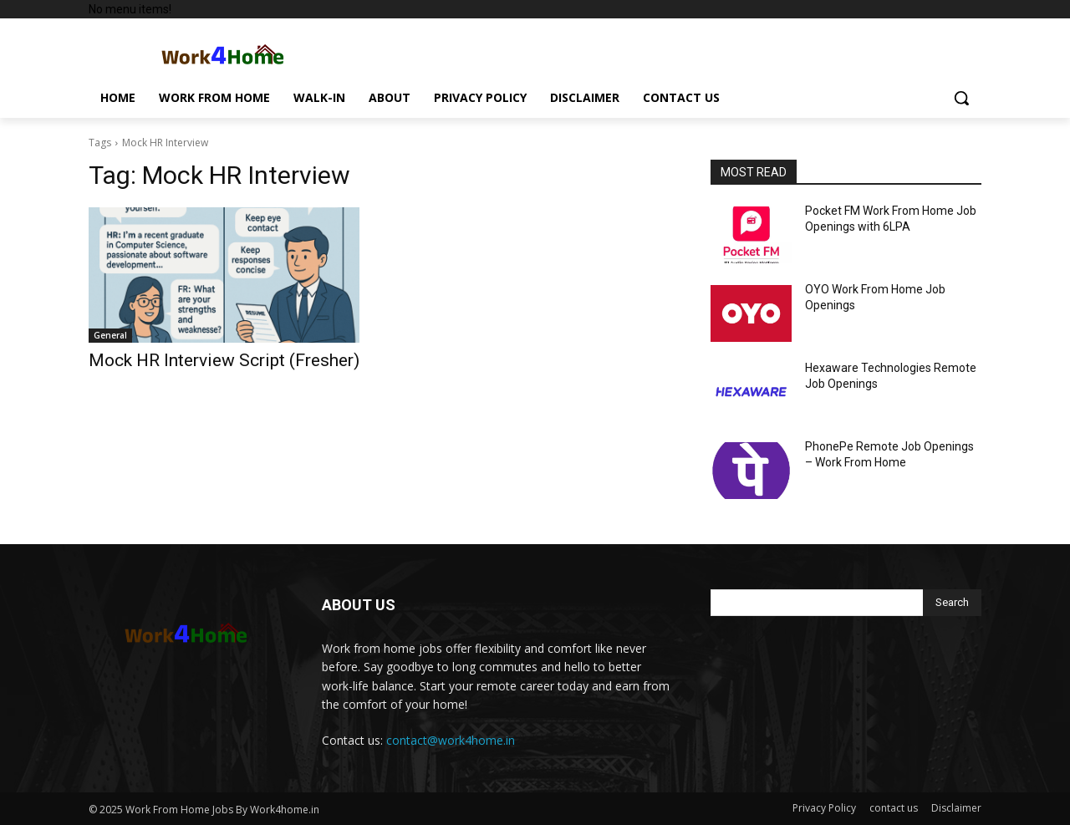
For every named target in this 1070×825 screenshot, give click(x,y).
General (110, 335)
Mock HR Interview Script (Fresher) (224, 360)
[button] (961, 98)
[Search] (952, 602)
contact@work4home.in (450, 740)
